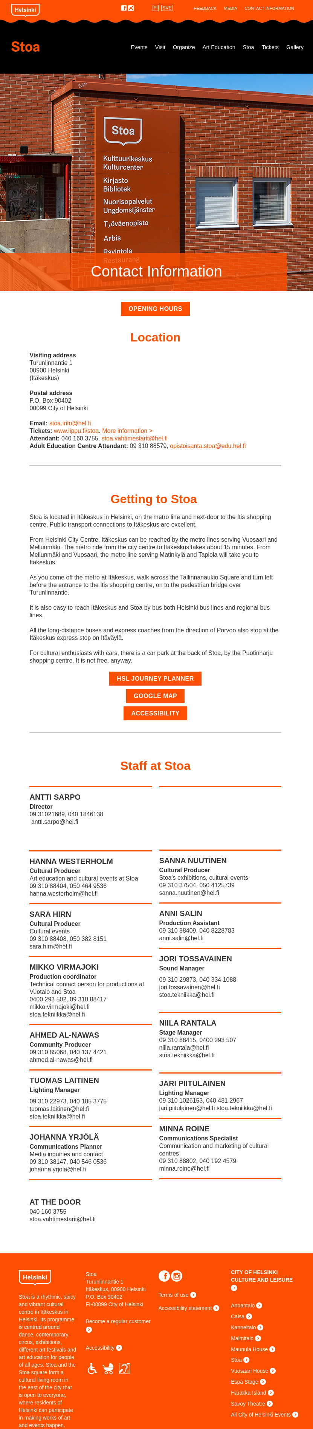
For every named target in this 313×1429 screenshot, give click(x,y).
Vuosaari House (249, 1371)
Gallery (295, 47)
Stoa (48, 46)
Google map (155, 696)
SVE (166, 8)
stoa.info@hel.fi (70, 423)
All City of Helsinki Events (261, 1415)
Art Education (219, 47)
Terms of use (174, 1295)
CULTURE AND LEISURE (262, 1280)
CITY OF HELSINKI (254, 1272)
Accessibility (155, 713)
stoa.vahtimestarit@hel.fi (135, 438)
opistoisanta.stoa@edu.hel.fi (208, 446)
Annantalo (243, 1305)
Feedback (205, 8)
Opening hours (155, 309)
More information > (127, 431)
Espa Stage (244, 1382)
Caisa (237, 1316)
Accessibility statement (185, 1308)
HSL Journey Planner (155, 678)
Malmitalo (242, 1338)
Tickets (270, 47)
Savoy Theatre (248, 1404)
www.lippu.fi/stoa (76, 431)
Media (230, 8)
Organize (184, 47)
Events (139, 47)
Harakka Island (248, 1393)
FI (156, 8)
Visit (160, 47)
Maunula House (249, 1349)
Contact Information (269, 8)
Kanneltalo (243, 1327)
